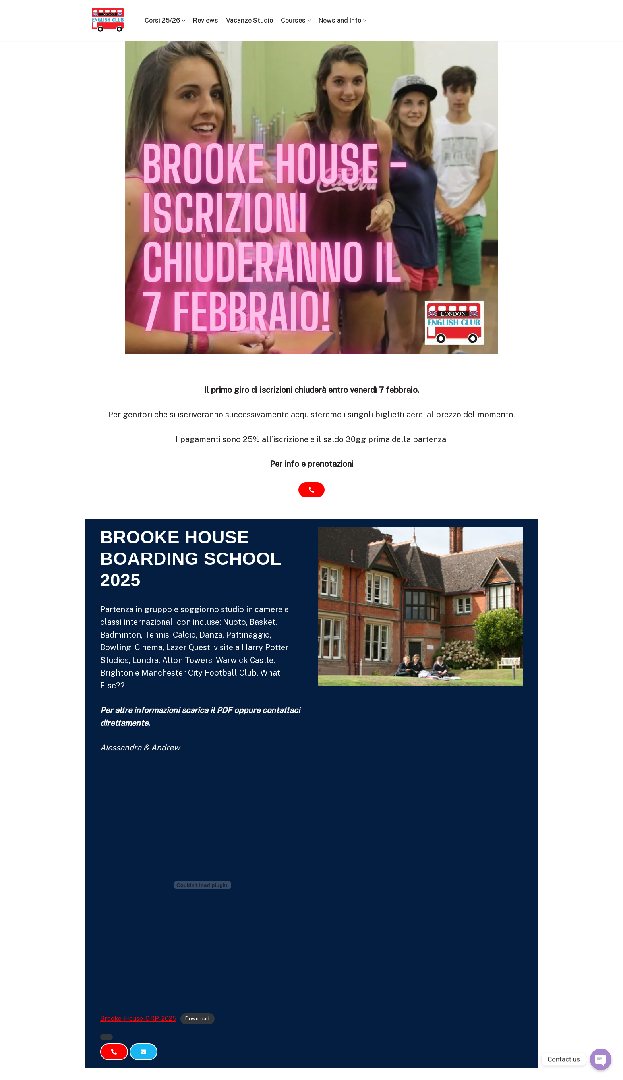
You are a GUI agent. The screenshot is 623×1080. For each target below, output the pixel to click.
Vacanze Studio (249, 20)
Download (197, 1019)
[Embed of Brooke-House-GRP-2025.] (202, 885)
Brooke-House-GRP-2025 (138, 1018)
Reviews (205, 20)
